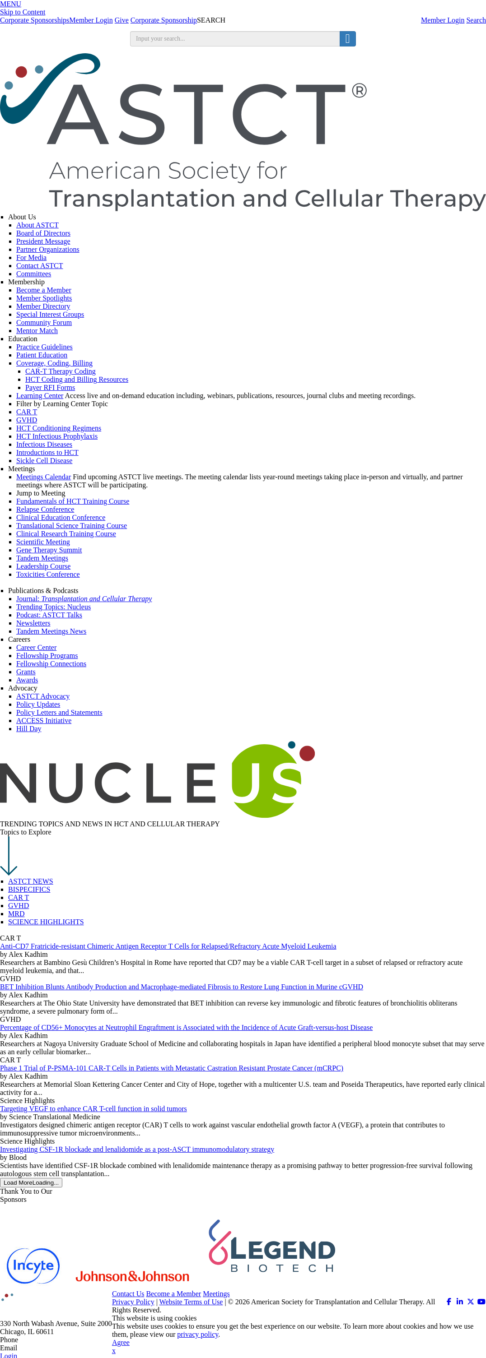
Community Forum (44, 322)
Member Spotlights (44, 298)
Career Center (36, 647)
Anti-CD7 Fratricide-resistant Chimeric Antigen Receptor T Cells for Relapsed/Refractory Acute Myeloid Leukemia (168, 946)
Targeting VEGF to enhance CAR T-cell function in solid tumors (93, 1108)
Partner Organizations (47, 249)
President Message (43, 241)
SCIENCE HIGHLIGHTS (46, 922)
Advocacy (22, 688)
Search (476, 20)
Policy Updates (38, 704)
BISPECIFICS (29, 889)
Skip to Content (22, 12)
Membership (26, 282)
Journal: (84, 599)
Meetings (21, 469)
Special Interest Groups (50, 314)
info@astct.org (40, 1348)
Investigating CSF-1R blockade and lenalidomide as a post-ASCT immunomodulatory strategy (137, 1149)
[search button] (348, 38)
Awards (27, 680)
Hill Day (29, 728)
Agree (121, 1342)
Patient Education (41, 355)
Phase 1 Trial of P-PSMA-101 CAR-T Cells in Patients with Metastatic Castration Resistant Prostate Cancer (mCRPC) (171, 1068)
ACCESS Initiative (43, 720)
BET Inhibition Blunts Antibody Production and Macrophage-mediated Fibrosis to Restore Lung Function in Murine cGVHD (181, 987)
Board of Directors (43, 233)
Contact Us (128, 1294)
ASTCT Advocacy (43, 696)
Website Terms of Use (191, 1302)
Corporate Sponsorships (34, 20)
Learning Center (39, 395)
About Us (22, 217)
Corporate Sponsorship (164, 20)
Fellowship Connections (51, 663)
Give (122, 20)
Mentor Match (37, 330)
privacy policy (197, 1334)
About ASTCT (37, 225)
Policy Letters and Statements (59, 712)
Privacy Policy (133, 1302)
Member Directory (43, 306)
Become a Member (43, 290)
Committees (33, 274)
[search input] (235, 38)
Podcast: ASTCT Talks (49, 615)
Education (22, 339)
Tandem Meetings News (51, 631)
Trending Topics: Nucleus (53, 607)
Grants (26, 672)
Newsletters (33, 623)
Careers (19, 639)
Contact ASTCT (39, 265)
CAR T (18, 897)
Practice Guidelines (44, 347)
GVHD (18, 905)
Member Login (442, 20)
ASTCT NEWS (30, 881)
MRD (16, 914)
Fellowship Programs (47, 655)
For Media (31, 257)
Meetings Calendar (43, 477)
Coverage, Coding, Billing (54, 363)
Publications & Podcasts (43, 590)
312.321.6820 (40, 1340)
